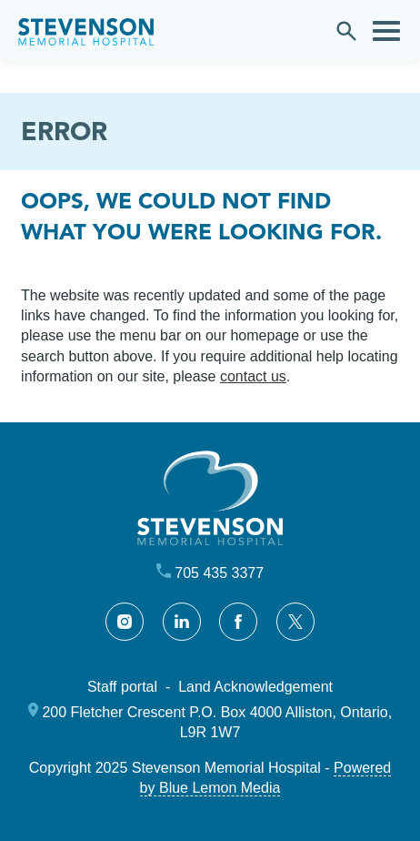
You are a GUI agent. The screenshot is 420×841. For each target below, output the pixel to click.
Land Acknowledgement (255, 686)
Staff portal (122, 686)
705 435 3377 (219, 573)
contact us (253, 376)
